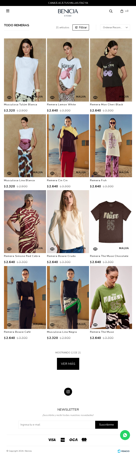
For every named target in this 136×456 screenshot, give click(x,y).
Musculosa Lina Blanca (19, 180)
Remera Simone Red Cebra (22, 256)
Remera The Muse (102, 332)
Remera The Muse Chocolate (109, 256)
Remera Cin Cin (57, 180)
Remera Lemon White (61, 104)
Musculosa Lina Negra (62, 332)
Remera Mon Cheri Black (106, 104)
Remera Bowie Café (17, 332)
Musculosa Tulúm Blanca (20, 104)
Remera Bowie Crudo (61, 256)
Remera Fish (98, 180)
